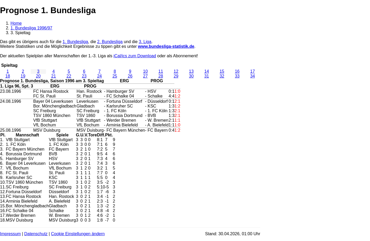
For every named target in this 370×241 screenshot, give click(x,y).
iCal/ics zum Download (134, 56)
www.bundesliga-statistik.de (166, 46)
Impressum (10, 234)
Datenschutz (36, 234)
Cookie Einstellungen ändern (78, 234)
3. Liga (145, 41)
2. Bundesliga (110, 41)
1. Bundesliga (75, 41)
